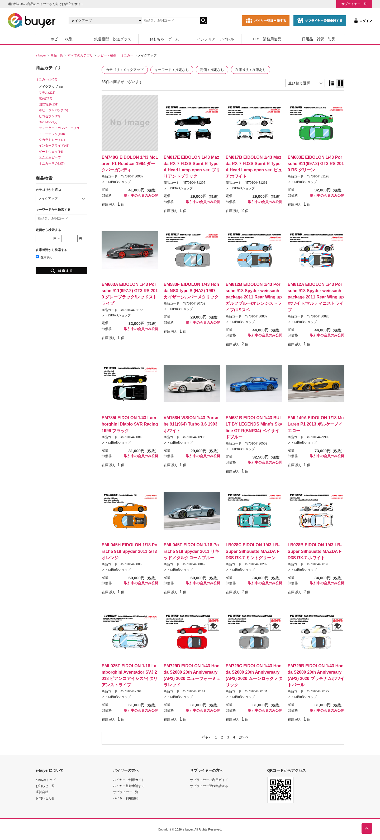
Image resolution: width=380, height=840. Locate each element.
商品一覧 (56, 55)
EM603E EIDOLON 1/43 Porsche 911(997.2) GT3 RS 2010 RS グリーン (316, 163)
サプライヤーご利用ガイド (209, 779)
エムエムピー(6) (50, 157)
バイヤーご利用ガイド (129, 779)
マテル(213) (47, 92)
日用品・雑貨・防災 (318, 39)
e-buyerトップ (45, 779)
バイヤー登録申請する (129, 786)
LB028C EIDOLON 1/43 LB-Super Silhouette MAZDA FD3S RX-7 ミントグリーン (253, 551)
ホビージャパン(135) (53, 110)
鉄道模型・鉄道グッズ (112, 39)
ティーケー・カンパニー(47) (59, 127)
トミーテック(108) (52, 134)
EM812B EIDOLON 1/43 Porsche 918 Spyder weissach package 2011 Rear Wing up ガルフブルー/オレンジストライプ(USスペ (254, 297)
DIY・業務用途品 (267, 39)
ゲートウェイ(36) (51, 151)
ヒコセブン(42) (49, 116)
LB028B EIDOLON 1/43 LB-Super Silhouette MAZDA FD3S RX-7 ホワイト (315, 551)
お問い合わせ (45, 798)
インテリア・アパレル (215, 39)
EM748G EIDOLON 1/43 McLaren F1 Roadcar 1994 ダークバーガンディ (130, 163)
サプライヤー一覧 (354, 4)
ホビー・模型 (61, 39)
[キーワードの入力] (171, 20)
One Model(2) (48, 122)
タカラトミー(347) (52, 139)
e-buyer (41, 55)
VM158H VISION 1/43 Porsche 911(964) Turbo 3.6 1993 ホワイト (191, 424)
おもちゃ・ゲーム (164, 39)
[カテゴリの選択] (105, 20)
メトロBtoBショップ (116, 182)
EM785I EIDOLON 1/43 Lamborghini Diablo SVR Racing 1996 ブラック (130, 424)
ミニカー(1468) (46, 79)
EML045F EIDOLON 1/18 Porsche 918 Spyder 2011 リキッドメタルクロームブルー (191, 551)
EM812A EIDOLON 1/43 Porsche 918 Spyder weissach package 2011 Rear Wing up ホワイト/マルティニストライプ (316, 297)
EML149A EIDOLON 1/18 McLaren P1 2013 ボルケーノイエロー (316, 424)
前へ (207, 737)
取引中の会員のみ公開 (141, 195)
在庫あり (44, 257)
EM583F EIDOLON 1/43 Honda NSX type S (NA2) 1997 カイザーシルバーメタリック (191, 290)
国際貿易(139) (49, 104)
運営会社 (42, 792)
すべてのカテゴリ (80, 55)
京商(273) (45, 98)
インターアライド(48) (54, 145)
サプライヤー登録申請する (209, 786)
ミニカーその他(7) (52, 163)
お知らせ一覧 (45, 786)
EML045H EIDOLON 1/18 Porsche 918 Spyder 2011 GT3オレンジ (129, 551)
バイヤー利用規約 (125, 798)
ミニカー (127, 55)
